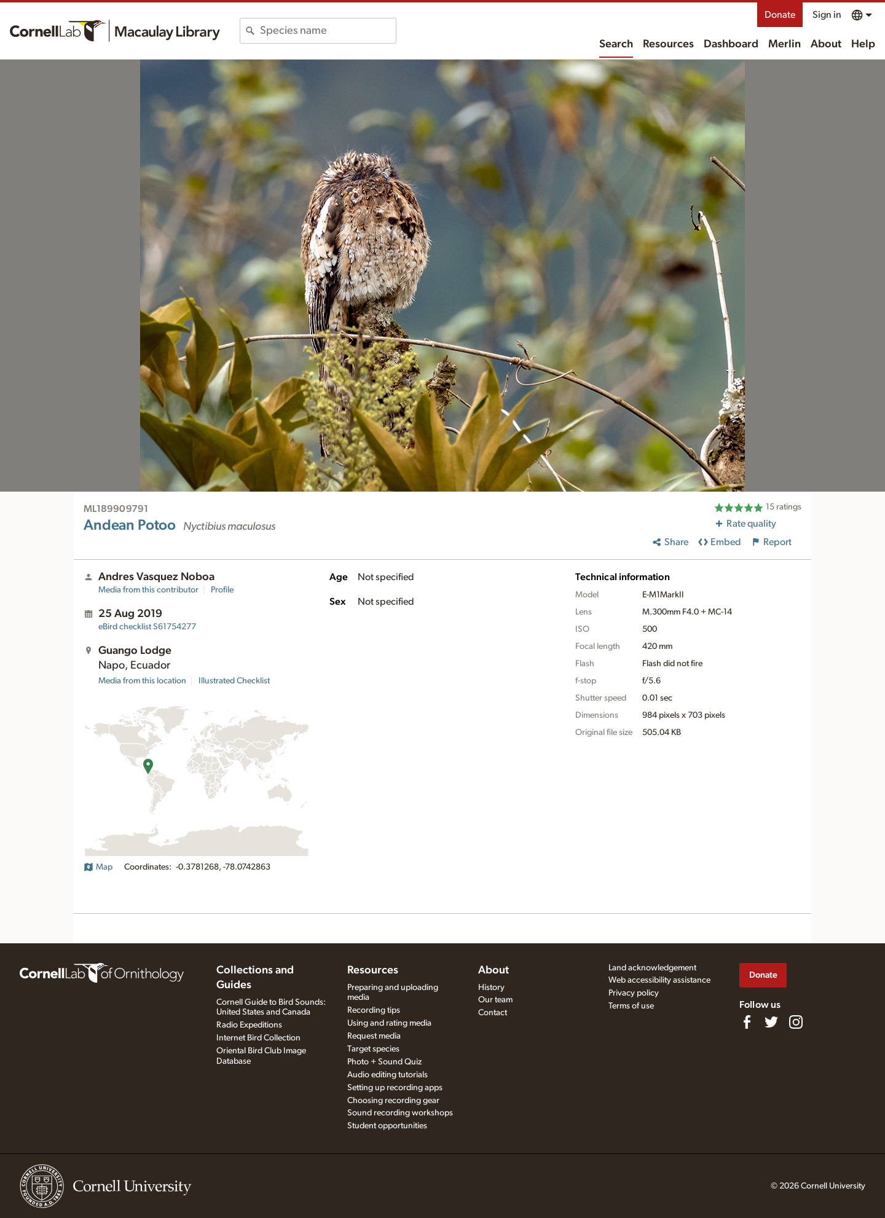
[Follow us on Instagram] (796, 1022)
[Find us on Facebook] (746, 1022)
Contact (492, 1012)
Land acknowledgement (652, 968)
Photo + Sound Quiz (384, 1062)
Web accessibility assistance (659, 980)
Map (98, 867)
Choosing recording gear (393, 1100)
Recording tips (373, 1010)
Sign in (826, 15)
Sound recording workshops (400, 1113)
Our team (495, 1000)
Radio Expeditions (249, 1025)
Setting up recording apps (394, 1087)
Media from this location (142, 681)
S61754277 (147, 627)
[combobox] (328, 30)
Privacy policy (633, 993)
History (491, 987)
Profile (222, 590)
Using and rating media (389, 1023)
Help (863, 44)
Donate (780, 15)
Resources (668, 44)
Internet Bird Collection (258, 1038)
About (826, 44)
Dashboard (731, 44)
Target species (373, 1049)
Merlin (784, 44)
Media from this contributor (148, 590)
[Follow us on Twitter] (771, 1022)
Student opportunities (387, 1126)
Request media (374, 1036)
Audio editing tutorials (387, 1075)
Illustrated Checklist (234, 681)
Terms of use (631, 1006)
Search (616, 44)
